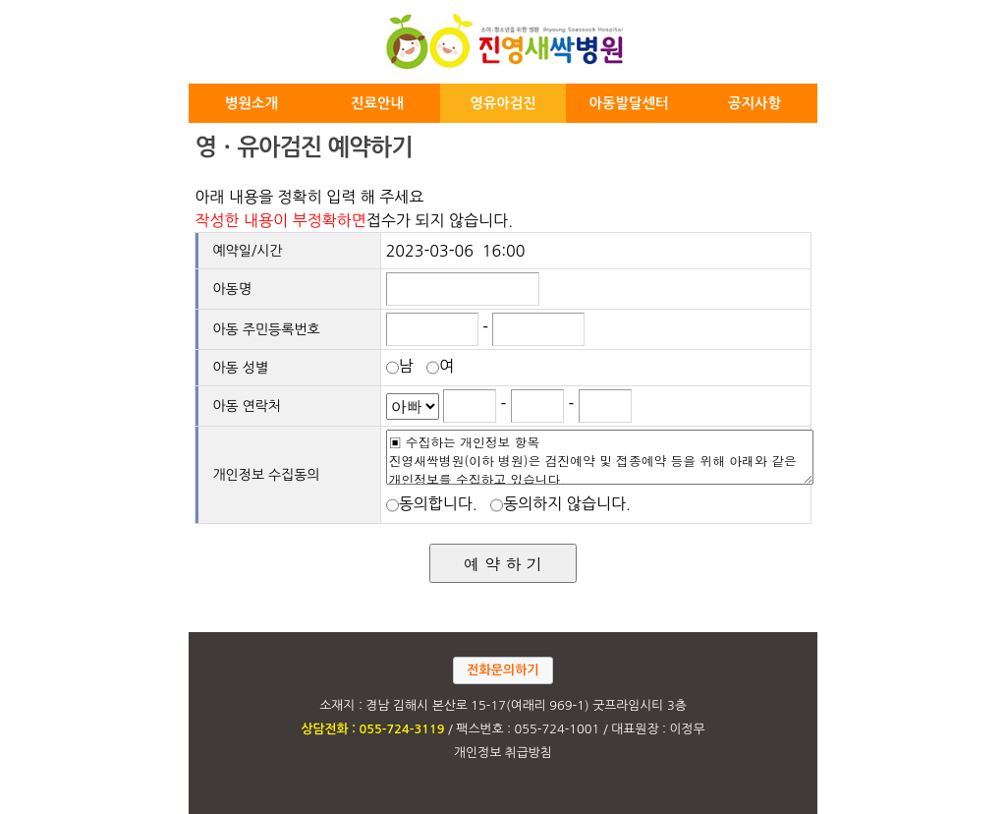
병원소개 (251, 103)
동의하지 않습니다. (565, 503)
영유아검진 (503, 103)
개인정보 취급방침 (503, 752)
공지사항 (754, 103)
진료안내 (377, 103)
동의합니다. (436, 503)
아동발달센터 (628, 103)
